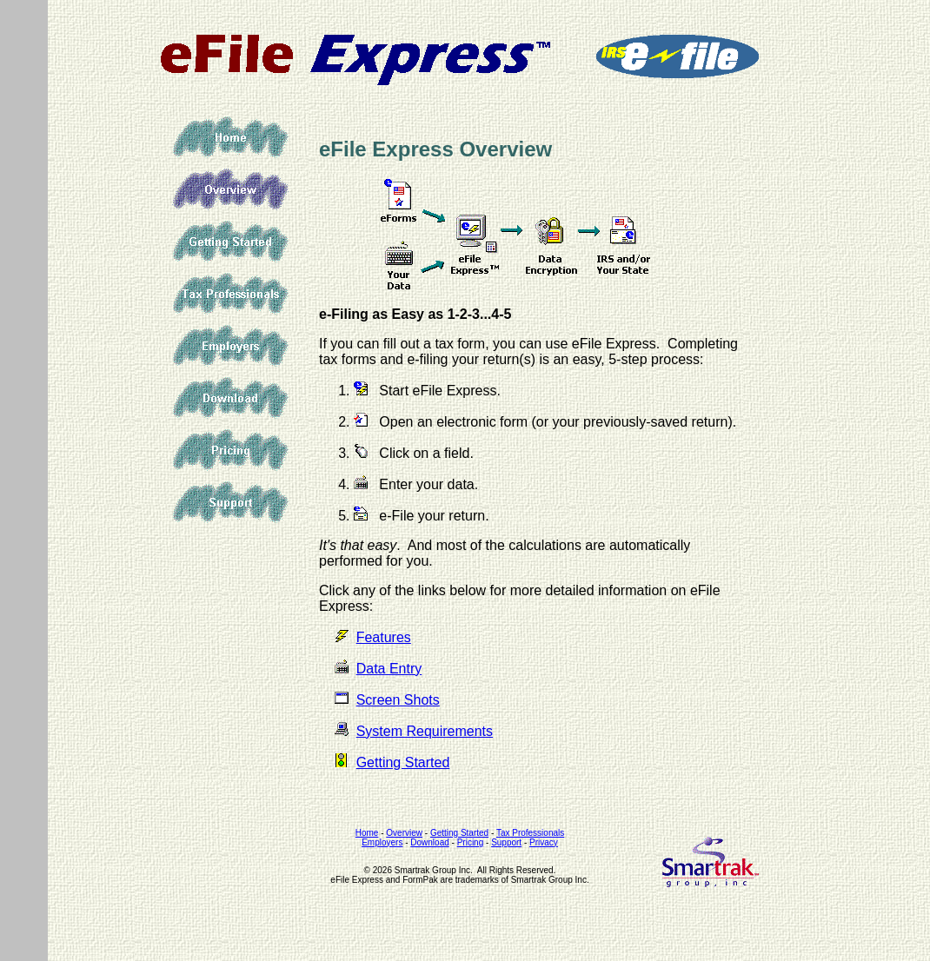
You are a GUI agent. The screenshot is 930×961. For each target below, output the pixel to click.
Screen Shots (398, 700)
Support (230, 502)
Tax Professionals (230, 294)
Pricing (230, 450)
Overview (230, 189)
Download (230, 398)
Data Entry (389, 668)
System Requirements (424, 731)
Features (383, 637)
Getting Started (230, 241)
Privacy (543, 842)
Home (230, 137)
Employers (230, 346)
